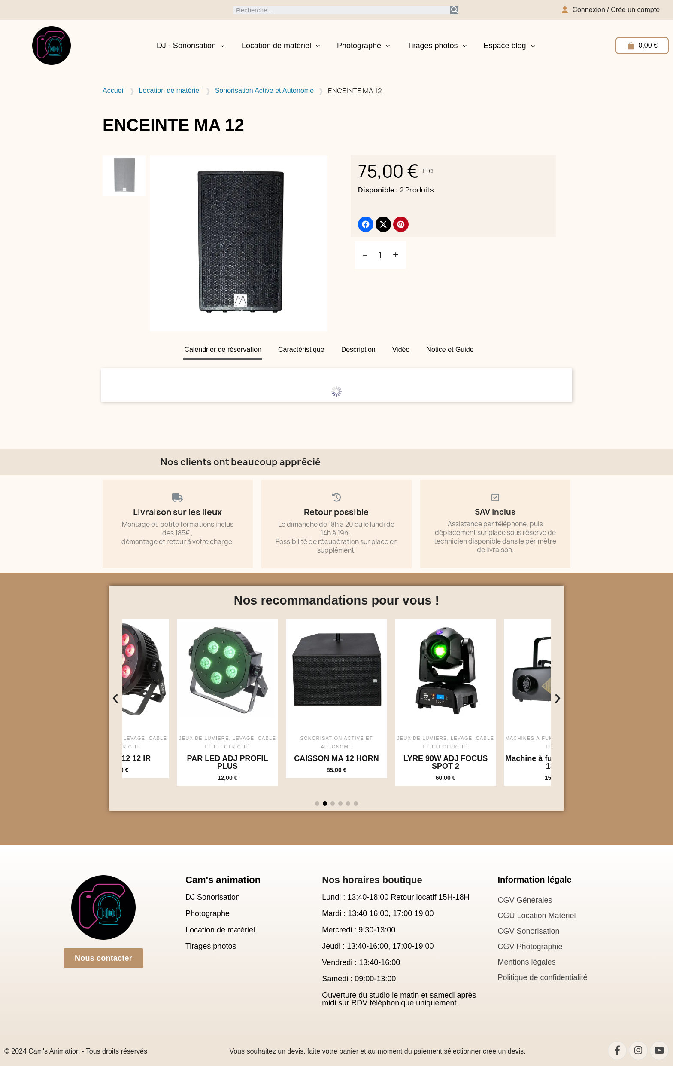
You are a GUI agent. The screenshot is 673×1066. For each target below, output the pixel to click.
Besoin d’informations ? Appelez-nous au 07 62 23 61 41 (114, 9)
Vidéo (401, 349)
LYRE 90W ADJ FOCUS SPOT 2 (498, 762)
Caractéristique (301, 349)
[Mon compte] (610, 10)
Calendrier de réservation (222, 349)
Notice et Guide (449, 349)
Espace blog (509, 45)
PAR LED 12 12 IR (171, 758)
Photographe (363, 45)
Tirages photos (436, 45)
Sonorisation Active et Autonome (264, 90)
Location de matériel (281, 45)
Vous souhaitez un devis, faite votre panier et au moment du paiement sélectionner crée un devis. (377, 1051)
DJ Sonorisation (212, 897)
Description (358, 349)
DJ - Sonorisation (190, 45)
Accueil (114, 90)
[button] (115, 698)
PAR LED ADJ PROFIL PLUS (280, 762)
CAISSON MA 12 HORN (389, 758)
